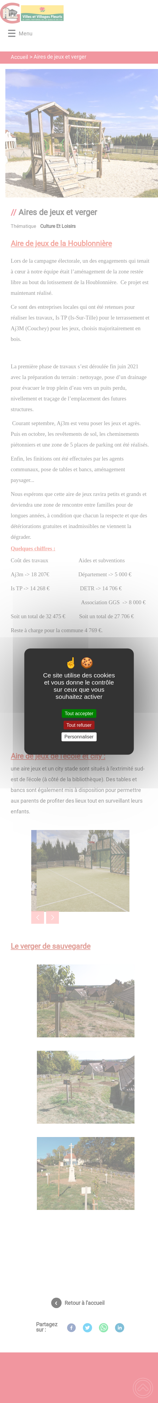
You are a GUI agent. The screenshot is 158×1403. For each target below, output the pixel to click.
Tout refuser (78, 725)
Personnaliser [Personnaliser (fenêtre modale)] (79, 736)
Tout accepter (79, 713)
